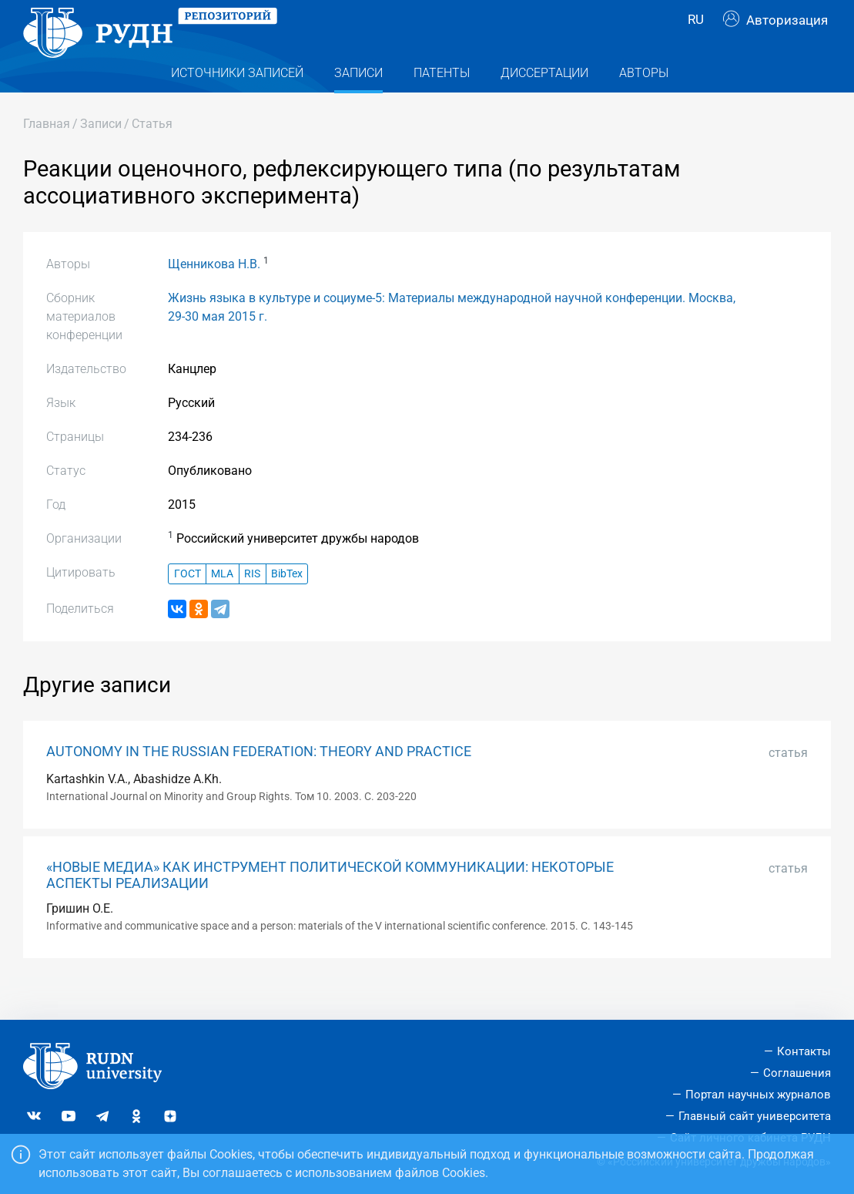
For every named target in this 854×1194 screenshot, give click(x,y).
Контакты (804, 1051)
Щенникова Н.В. (214, 295)
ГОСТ (187, 604)
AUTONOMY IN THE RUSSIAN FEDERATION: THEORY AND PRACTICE (258, 782)
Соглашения (797, 1073)
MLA (222, 604)
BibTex (287, 604)
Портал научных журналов (758, 1095)
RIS (252, 604)
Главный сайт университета (754, 1116)
